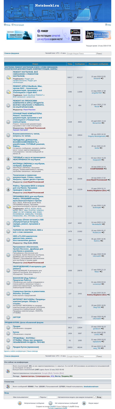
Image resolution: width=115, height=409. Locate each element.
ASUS (39, 209)
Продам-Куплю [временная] (26, 347)
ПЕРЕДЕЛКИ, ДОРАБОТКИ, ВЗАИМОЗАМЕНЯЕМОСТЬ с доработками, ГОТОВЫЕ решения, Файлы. (29, 143)
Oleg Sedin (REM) (31, 243)
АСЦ (52, 376)
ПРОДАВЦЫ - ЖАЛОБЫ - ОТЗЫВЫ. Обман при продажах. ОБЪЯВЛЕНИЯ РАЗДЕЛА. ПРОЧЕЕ (29, 340)
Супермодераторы (42, 376)
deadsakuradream (91, 386)
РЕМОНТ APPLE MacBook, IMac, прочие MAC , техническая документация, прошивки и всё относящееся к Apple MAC (27, 89)
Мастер (58, 376)
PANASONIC (18, 216)
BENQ (15, 210)
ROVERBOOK (18, 214)
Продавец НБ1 (66, 376)
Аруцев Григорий (20, 130)
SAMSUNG (29, 214)
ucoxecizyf (97, 284)
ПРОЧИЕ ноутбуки (35, 216)
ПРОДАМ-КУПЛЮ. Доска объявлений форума (24, 322)
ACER (33, 209)
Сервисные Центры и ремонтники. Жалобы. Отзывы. (29, 292)
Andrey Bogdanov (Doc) (97, 190)
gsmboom (97, 329)
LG (19, 212)
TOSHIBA (38, 214)
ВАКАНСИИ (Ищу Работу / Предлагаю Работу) (25, 279)
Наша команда (32, 351)
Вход (7, 25)
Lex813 (97, 334)
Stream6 (97, 78)
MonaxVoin (97, 123)
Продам (16, 326)
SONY (39, 212)
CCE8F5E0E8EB (96, 169)
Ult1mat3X (97, 256)
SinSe (97, 148)
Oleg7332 (97, 307)
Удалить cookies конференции (15, 351)
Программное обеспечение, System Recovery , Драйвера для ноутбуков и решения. (28, 249)
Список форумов (11, 53)
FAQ (108, 25)
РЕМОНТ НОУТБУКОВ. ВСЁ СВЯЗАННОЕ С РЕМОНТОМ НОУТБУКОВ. (25, 74)
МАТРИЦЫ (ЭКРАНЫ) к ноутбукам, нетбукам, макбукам (29, 165)
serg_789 (96, 348)
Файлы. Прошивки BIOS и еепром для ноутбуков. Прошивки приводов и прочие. (28, 188)
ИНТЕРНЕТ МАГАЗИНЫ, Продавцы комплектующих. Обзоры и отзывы (29, 301)
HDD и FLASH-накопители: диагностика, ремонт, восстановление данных (25, 238)
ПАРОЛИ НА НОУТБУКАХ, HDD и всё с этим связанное (28, 231)
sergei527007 (97, 93)
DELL (21, 210)
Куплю (16, 332)
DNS (26, 210)
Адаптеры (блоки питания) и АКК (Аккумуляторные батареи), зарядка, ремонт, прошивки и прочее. (28, 223)
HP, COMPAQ (26, 212)
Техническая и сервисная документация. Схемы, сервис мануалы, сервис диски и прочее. (28, 177)
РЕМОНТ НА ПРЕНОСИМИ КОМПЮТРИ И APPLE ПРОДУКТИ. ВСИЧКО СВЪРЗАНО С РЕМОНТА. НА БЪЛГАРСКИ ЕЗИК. (28, 104)
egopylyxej (97, 341)
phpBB (52, 406)
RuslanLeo (97, 232)
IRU (25, 216)
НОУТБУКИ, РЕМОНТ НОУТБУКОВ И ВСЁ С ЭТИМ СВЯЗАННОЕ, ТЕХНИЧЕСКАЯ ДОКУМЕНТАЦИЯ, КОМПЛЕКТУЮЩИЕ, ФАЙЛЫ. (31, 68)
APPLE (27, 209)
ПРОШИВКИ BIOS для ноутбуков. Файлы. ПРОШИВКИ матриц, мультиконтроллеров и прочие (28, 198)
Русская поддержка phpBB (57, 408)
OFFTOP (17, 317)
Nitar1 (97, 272)
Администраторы (28, 376)
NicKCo (97, 241)
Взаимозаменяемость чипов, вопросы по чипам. (26, 135)
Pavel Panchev (29, 110)
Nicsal (96, 106)
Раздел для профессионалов (23, 79)
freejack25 (97, 160)
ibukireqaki (97, 207)
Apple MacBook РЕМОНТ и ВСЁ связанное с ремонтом (28, 96)
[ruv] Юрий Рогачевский (35, 128)
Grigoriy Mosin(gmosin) (97, 136)
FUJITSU (32, 210)
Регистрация (18, 25)
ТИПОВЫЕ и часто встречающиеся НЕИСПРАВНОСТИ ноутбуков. (29, 158)
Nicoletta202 (97, 224)
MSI (34, 212)
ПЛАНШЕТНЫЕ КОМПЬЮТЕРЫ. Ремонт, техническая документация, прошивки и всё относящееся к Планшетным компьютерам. (27, 117)
